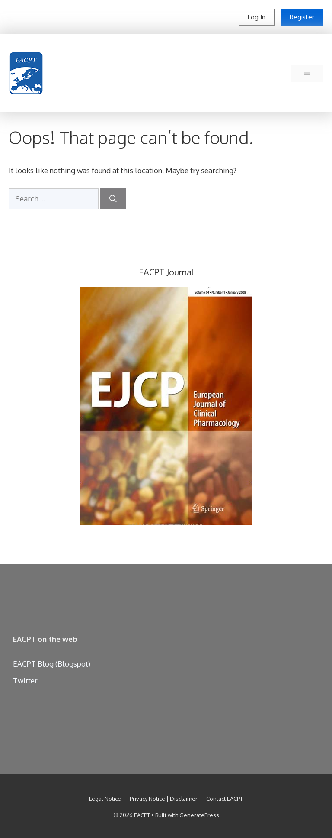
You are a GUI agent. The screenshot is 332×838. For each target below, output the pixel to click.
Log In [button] (256, 17)
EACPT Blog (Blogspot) (51, 663)
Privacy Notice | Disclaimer (164, 798)
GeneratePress (199, 815)
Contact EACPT (224, 798)
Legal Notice (105, 798)
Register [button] (302, 17)
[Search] (113, 198)
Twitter (25, 680)
